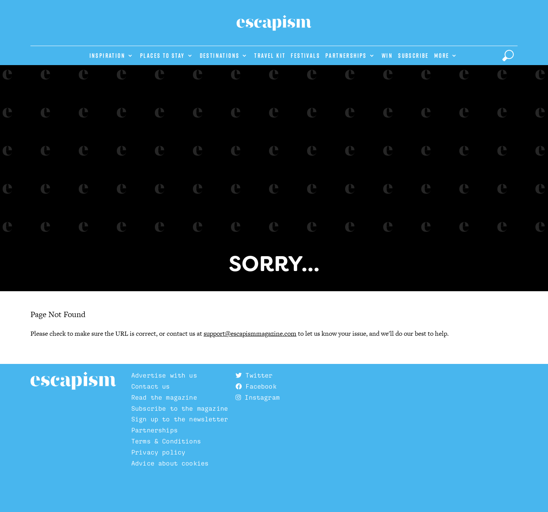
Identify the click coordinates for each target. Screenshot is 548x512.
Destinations (220, 55)
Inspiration (107, 55)
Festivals (305, 55)
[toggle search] (508, 55)
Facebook (256, 386)
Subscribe (413, 55)
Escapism (73, 381)
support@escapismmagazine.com (250, 333)
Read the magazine (164, 397)
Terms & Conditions (166, 441)
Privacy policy (158, 452)
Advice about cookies (170, 463)
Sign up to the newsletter (179, 419)
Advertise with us (164, 375)
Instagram (258, 397)
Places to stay (162, 55)
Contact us (150, 386)
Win (387, 55)
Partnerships (346, 55)
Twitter (254, 375)
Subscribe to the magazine (179, 408)
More (441, 55)
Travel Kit (269, 55)
